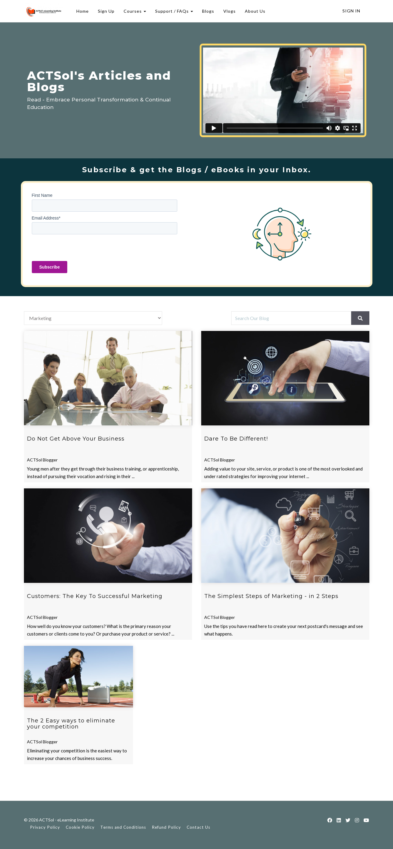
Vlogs (228, 11)
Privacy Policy (45, 827)
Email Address (46, 218)
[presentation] (78, 249)
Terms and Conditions (123, 827)
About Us (254, 11)
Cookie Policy (80, 827)
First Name (42, 195)
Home (81, 11)
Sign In (351, 10)
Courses (134, 11)
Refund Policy (166, 827)
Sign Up (105, 11)
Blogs (207, 11)
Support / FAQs (173, 11)
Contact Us (198, 827)
